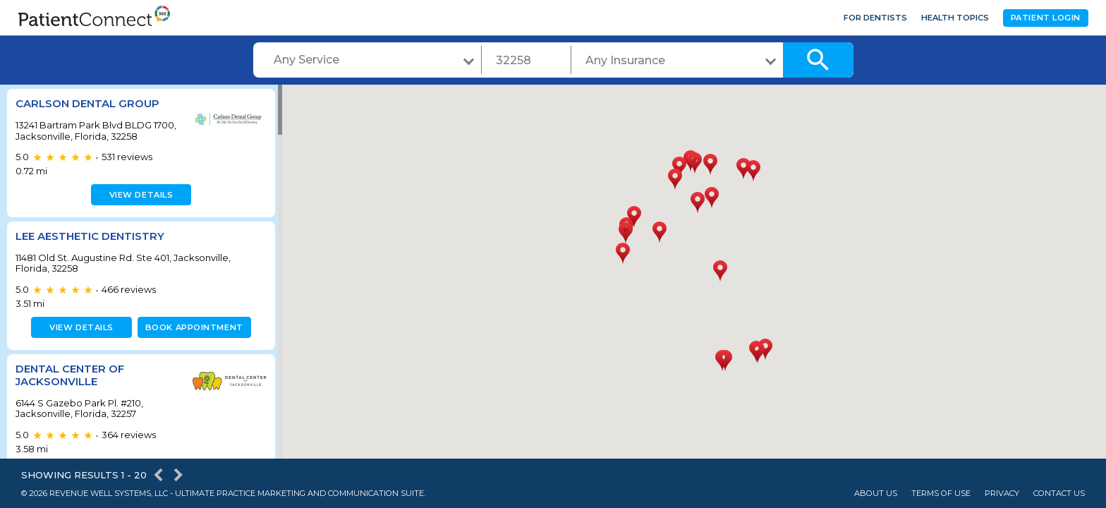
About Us (875, 493)
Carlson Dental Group (87, 103)
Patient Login (1046, 18)
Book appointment (191, 327)
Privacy (1002, 493)
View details (139, 195)
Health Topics (955, 18)
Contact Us (1059, 493)
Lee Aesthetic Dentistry (90, 236)
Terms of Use (941, 493)
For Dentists (875, 18)
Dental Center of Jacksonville (70, 375)
